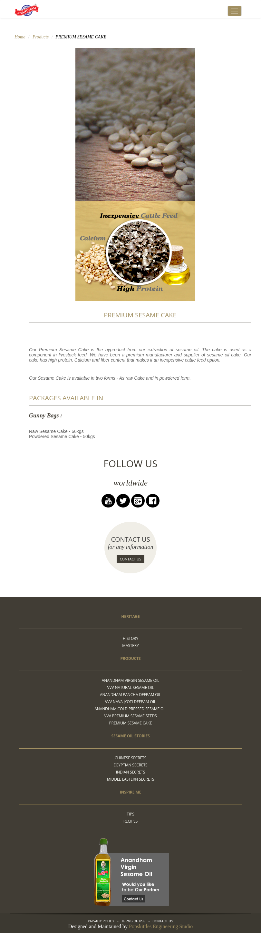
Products (41, 37)
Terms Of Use (133, 921)
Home (20, 37)
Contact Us (130, 559)
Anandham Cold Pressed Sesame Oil (130, 709)
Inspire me (130, 792)
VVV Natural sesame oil (130, 687)
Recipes (130, 821)
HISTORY (130, 638)
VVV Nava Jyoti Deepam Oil (130, 701)
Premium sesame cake (130, 723)
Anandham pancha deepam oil (130, 694)
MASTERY (130, 645)
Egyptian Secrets (130, 765)
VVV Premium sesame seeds (130, 716)
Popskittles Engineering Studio (161, 926)
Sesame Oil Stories (130, 736)
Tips (130, 814)
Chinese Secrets (130, 758)
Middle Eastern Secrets (130, 779)
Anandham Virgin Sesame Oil (130, 680)
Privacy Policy (101, 921)
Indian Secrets (130, 772)
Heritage (130, 616)
